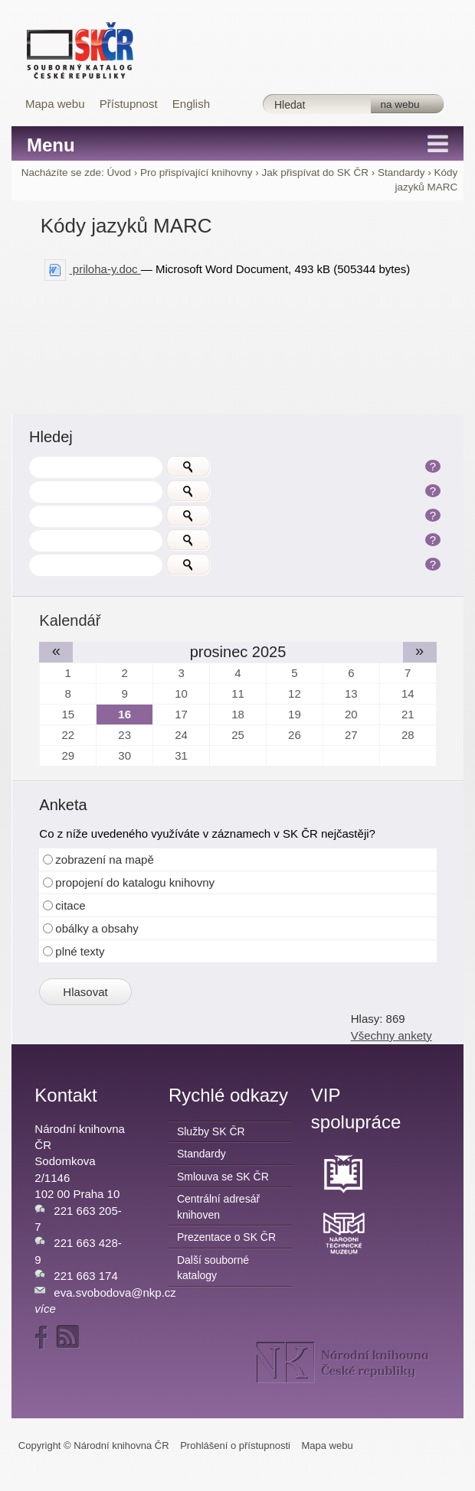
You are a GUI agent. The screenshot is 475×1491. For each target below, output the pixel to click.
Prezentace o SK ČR (226, 1237)
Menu (51, 145)
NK (343, 1362)
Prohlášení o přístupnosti (235, 1445)
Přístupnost (129, 103)
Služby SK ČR (211, 1131)
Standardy (401, 172)
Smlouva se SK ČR (223, 1176)
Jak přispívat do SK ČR (315, 172)
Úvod (119, 172)
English (191, 103)
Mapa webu (55, 103)
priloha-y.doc (92, 268)
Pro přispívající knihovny (196, 172)
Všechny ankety (391, 1035)
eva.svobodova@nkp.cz (115, 1292)
